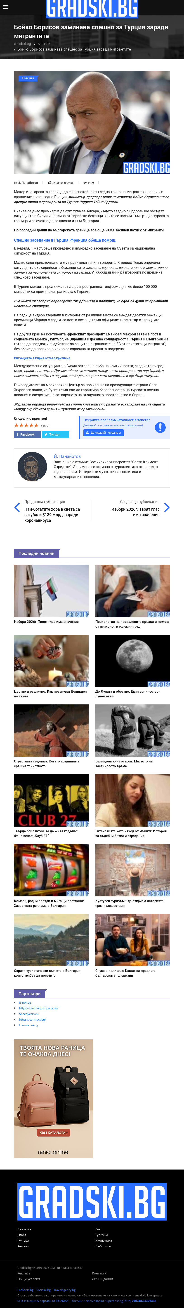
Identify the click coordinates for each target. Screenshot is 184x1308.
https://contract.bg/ (32, 1019)
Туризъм (101, 1235)
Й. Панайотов (28, 182)
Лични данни (102, 1279)
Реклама (23, 1273)
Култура (23, 1240)
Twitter (52, 434)
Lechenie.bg (25, 1290)
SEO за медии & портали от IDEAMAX (42, 1301)
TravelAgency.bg (64, 1290)
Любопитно (103, 1246)
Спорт (21, 1235)
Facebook (25, 434)
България (24, 1229)
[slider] (26, 425)
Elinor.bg (25, 1002)
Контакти (99, 1273)
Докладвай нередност (103, 432)
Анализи (23, 1246)
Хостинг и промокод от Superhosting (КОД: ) (113, 1301)
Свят (98, 1229)
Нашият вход (28, 1025)
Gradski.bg (22, 43)
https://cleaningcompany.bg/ (38, 1008)
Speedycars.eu (29, 1014)
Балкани (44, 43)
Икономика (103, 1240)
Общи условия (28, 1279)
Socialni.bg (43, 1290)
